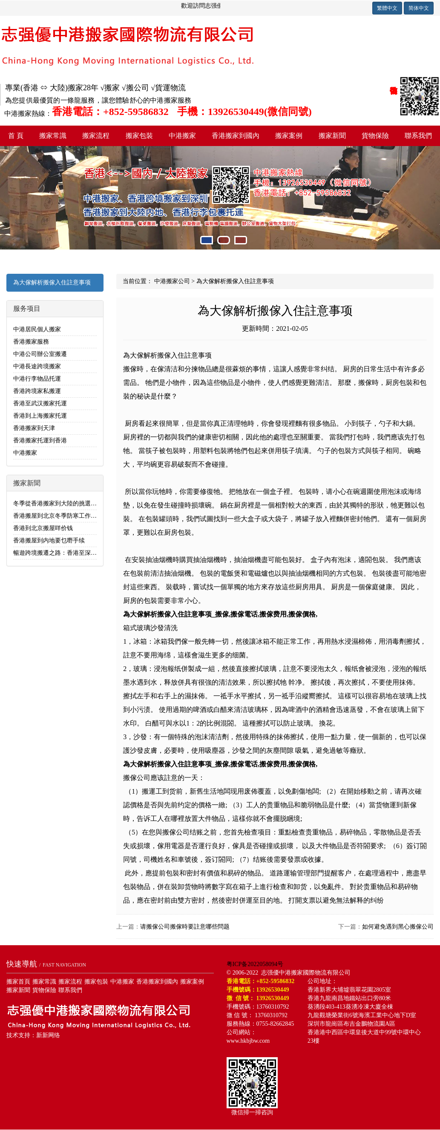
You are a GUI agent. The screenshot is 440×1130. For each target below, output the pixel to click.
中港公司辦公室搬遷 (40, 354)
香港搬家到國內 (235, 135)
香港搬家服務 (31, 341)
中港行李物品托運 (37, 379)
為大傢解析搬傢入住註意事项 (52, 282)
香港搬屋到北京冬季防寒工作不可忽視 (64, 516)
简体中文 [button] (418, 8)
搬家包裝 (139, 135)
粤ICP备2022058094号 (255, 964)
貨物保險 (375, 135)
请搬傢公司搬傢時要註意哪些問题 (185, 927)
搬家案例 (288, 135)
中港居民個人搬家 (37, 329)
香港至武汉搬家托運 (40, 403)
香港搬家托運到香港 (40, 440)
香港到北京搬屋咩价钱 (43, 528)
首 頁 (15, 135)
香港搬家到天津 (34, 428)
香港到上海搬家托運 (40, 416)
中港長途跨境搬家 (37, 366)
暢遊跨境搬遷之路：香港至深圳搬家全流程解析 (75, 553)
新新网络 (48, 1035)
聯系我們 (418, 135)
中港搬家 (182, 135)
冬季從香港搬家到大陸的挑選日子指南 (64, 503)
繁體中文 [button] (387, 8)
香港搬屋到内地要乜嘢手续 (49, 540)
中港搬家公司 (172, 281)
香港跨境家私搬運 (37, 391)
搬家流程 (95, 135)
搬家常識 (52, 135)
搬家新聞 (332, 135)
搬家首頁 (18, 981)
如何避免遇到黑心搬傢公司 (398, 927)
